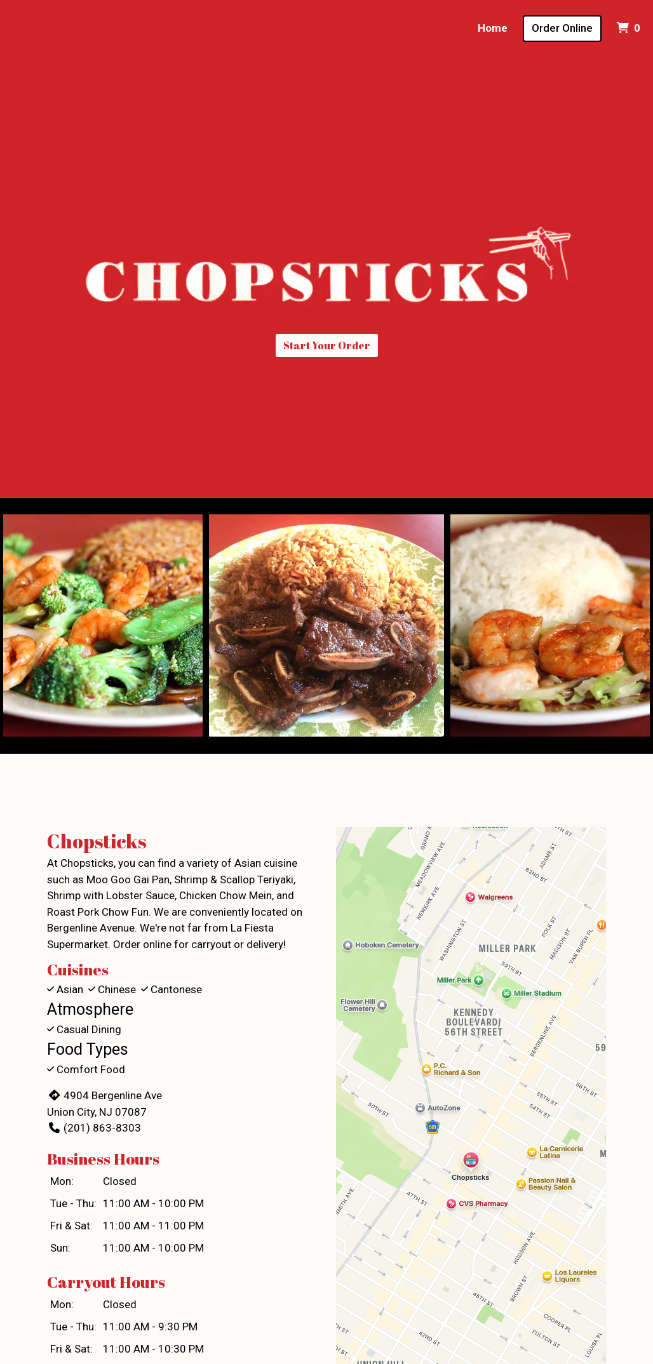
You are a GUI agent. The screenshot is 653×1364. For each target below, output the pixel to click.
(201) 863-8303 (93, 1127)
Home (493, 28)
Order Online (562, 28)
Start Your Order (326, 345)
